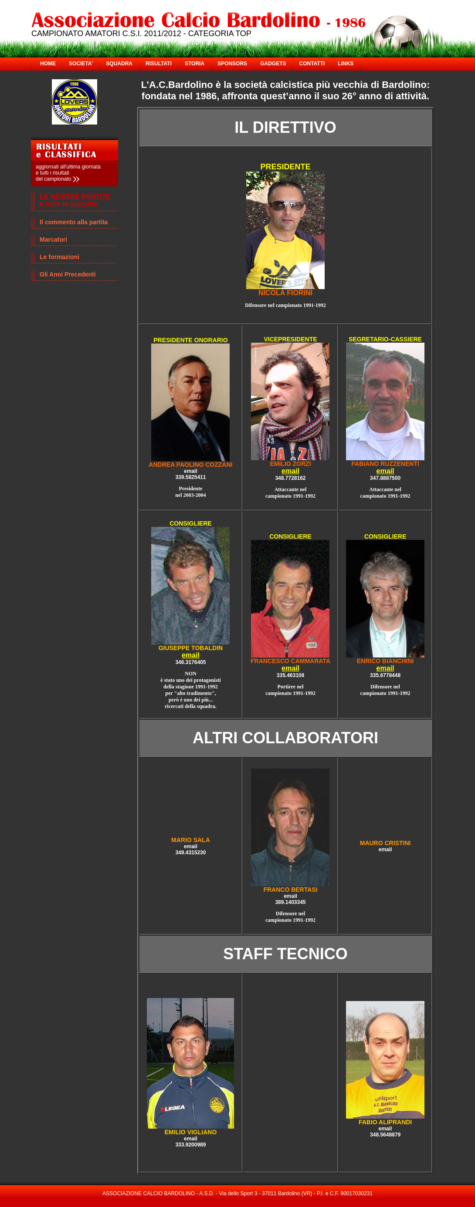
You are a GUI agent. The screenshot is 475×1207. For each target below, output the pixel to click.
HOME (48, 64)
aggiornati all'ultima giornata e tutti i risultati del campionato (68, 173)
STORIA (194, 64)
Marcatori (53, 239)
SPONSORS (232, 64)
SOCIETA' (81, 64)
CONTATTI (312, 64)
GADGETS (273, 64)
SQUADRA (119, 64)
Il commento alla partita (74, 222)
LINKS (345, 64)
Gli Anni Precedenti (68, 274)
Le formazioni (59, 256)
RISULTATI (159, 64)
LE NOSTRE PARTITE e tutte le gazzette (75, 200)
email (290, 471)
